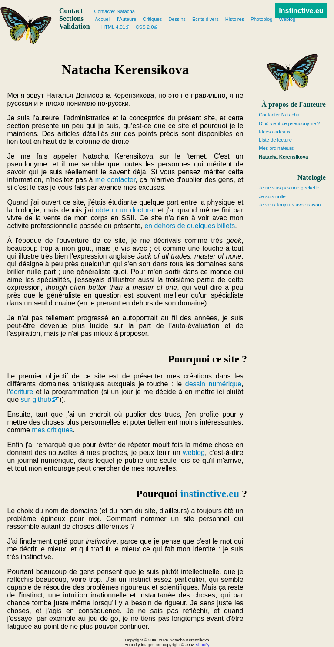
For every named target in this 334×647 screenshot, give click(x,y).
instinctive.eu (209, 493)
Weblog (287, 19)
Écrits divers (205, 19)
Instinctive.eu (301, 10)
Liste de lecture (275, 140)
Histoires (234, 19)
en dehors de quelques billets (189, 225)
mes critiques (52, 430)
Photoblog (261, 19)
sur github (36, 399)
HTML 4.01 (113, 27)
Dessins (177, 19)
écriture (21, 391)
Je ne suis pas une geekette (289, 187)
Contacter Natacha (279, 114)
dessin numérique (213, 384)
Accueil (102, 19)
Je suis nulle (272, 196)
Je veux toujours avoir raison (290, 204)
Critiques (152, 19)
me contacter (115, 179)
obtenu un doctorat (125, 210)
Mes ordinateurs (276, 148)
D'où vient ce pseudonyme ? (289, 123)
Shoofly (203, 644)
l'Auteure (126, 19)
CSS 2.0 (145, 27)
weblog (194, 452)
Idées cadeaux (275, 131)
